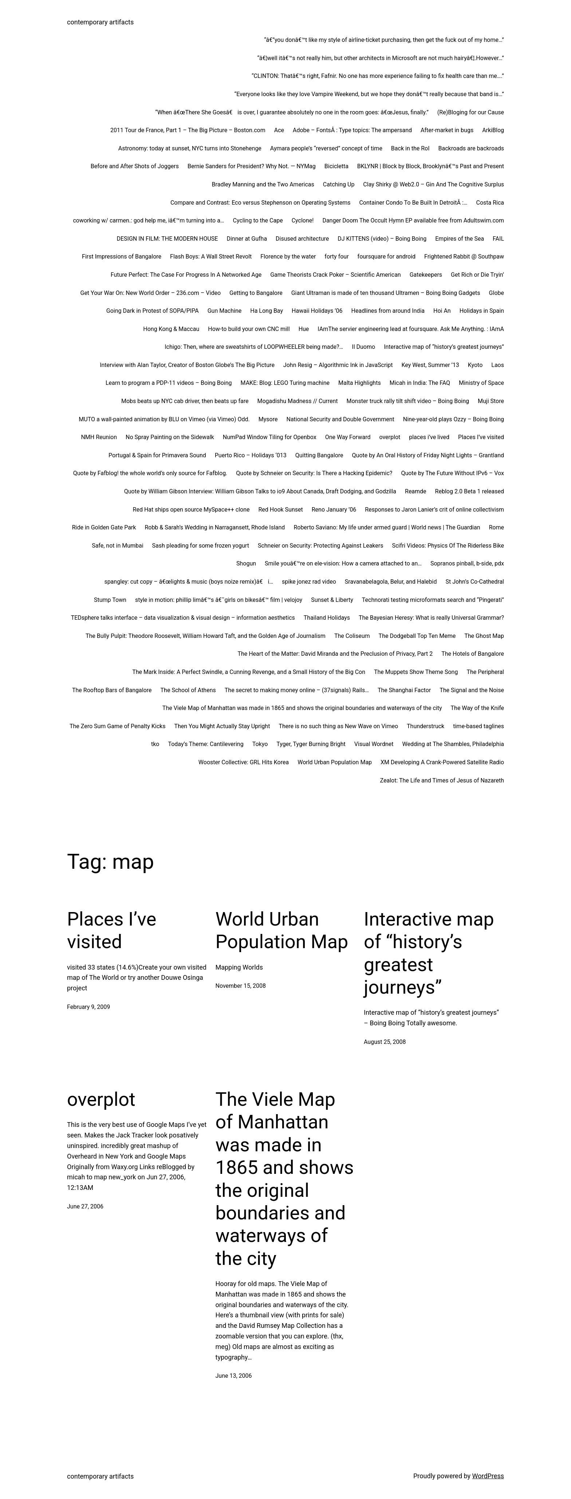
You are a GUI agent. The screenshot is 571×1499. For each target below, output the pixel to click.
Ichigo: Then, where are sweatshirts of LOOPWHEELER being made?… (254, 346)
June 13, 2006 (234, 1375)
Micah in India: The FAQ (420, 382)
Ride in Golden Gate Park (104, 527)
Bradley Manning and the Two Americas (263, 184)
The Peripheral (485, 671)
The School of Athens (188, 690)
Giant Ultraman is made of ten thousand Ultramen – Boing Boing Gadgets (385, 292)
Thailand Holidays (327, 617)
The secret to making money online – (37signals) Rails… (297, 690)
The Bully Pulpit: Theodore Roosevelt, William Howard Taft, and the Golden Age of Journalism (206, 635)
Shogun (246, 563)
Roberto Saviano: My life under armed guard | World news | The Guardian (387, 527)
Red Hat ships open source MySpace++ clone (191, 509)
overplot (389, 437)
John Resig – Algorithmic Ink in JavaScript (338, 365)
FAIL (498, 238)
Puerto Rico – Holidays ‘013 (251, 455)
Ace (279, 130)
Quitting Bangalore (319, 455)
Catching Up (339, 184)
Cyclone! (303, 220)
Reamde (415, 491)
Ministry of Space (481, 382)
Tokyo (260, 744)
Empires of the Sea (459, 238)
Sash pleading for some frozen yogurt (200, 545)
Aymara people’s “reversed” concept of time (326, 148)
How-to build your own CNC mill (249, 329)
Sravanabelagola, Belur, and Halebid (391, 581)
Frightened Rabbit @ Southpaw (464, 256)
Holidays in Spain (482, 310)
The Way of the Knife (477, 708)
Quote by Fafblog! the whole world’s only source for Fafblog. (150, 473)
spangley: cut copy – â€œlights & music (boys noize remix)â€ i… (188, 581)
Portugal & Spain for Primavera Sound (157, 455)
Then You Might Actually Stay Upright (222, 726)
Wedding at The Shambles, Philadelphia (453, 744)
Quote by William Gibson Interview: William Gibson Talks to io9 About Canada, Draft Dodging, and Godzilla (260, 491)
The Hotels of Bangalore (472, 653)
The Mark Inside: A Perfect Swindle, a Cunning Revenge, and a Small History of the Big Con (248, 671)
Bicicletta (336, 166)
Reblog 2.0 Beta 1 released (469, 491)
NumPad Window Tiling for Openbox (269, 437)
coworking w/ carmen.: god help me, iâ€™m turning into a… (148, 220)
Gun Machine (225, 310)
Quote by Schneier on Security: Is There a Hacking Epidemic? (314, 473)
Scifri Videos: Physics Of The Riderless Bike (448, 545)
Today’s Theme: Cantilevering (205, 744)
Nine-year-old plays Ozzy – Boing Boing (453, 419)
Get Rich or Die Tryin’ (477, 274)
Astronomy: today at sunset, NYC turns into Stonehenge (189, 148)
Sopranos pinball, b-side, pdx (467, 563)
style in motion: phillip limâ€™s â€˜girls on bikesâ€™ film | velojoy (218, 599)
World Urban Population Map (335, 762)
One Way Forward (348, 437)
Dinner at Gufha (247, 238)
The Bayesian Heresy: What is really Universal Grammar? (431, 617)
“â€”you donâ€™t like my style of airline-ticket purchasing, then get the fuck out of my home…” (384, 39)
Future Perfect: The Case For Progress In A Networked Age (186, 274)
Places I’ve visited (481, 437)
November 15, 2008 (241, 985)
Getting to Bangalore (256, 292)
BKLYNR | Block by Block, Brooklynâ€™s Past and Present (430, 166)
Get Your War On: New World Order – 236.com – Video (150, 292)
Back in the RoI (410, 148)
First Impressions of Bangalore (121, 256)
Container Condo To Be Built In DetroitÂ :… (413, 202)
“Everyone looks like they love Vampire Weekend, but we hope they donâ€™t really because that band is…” (369, 94)
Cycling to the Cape (258, 220)
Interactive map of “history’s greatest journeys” (444, 346)
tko (155, 744)
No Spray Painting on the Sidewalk (170, 437)
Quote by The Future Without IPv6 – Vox (452, 473)
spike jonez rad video (309, 581)
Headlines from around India (388, 310)
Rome (496, 527)
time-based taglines (478, 726)
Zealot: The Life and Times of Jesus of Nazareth (442, 780)
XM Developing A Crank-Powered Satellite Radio (442, 762)
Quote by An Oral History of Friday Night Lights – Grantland (428, 455)
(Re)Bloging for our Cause (470, 112)
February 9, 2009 (88, 1006)
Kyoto (475, 365)
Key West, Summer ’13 (430, 365)
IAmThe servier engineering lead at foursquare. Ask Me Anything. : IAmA (411, 329)
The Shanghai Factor (404, 690)
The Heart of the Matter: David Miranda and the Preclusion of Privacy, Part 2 (335, 653)
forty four (336, 256)
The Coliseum (352, 635)
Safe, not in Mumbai (117, 545)
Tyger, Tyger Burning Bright (311, 744)
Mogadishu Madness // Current (297, 401)
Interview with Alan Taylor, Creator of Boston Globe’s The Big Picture (187, 365)
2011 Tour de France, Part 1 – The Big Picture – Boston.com (187, 130)
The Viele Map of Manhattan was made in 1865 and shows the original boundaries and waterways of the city (302, 708)
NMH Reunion (99, 437)
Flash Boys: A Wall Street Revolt (211, 256)
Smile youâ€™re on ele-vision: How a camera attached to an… (343, 563)
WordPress (488, 1476)
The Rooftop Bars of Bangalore (112, 690)
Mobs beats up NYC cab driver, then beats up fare (185, 401)
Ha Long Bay (266, 310)
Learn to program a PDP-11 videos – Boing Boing (169, 382)
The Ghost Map (484, 635)
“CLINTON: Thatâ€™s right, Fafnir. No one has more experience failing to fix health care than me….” (378, 75)
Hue (304, 329)
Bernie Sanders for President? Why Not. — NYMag (252, 166)
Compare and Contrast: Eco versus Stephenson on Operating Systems (260, 202)
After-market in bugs (447, 130)
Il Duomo (363, 346)
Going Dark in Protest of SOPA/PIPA (152, 310)
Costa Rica (490, 202)
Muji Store (491, 401)
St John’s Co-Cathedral (474, 581)
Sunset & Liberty (332, 599)
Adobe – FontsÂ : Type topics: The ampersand (352, 130)
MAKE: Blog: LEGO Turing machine (285, 382)
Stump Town (110, 599)
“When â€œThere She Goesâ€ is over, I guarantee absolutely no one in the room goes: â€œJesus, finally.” (292, 112)
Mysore (268, 419)
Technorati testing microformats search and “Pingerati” (433, 599)
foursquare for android (387, 256)
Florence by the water (288, 256)
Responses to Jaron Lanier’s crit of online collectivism (434, 509)
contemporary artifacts (100, 22)
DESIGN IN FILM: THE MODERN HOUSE (167, 238)
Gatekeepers (426, 274)
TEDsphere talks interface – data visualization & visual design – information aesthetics (183, 617)
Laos (497, 365)
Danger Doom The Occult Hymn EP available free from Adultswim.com (413, 220)
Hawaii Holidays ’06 (317, 310)
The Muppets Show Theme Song (416, 671)
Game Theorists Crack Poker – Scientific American (335, 274)
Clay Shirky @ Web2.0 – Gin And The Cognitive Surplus (433, 184)
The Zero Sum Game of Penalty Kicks (118, 726)
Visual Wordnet (374, 744)
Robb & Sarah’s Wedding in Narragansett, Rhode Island (215, 527)
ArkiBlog (493, 130)
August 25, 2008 (385, 1041)
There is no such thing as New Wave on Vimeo (338, 726)
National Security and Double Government (340, 419)
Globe (496, 292)
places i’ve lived (429, 437)
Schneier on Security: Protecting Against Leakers (320, 545)
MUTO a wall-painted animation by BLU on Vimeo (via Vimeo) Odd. (164, 419)
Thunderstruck (425, 726)
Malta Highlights (359, 382)
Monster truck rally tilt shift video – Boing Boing (407, 401)
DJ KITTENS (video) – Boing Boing (382, 238)
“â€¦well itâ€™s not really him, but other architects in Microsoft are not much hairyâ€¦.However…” (380, 58)
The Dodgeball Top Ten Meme (417, 635)
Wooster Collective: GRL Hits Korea (243, 762)
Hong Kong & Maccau (171, 329)
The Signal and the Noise (472, 690)
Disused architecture (302, 238)
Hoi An (442, 310)
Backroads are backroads (471, 148)
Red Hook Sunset (281, 509)
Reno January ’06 (334, 509)
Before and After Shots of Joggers (135, 166)
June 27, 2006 (85, 1206)
